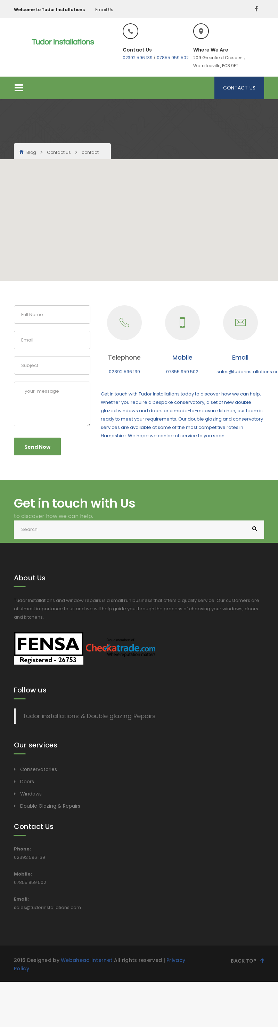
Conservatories (38, 769)
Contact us (59, 152)
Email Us (104, 10)
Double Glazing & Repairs (50, 805)
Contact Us (239, 87)
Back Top (247, 960)
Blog (31, 152)
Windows (31, 793)
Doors (27, 781)
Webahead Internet (86, 960)
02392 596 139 (138, 58)
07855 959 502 (173, 58)
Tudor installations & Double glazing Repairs (89, 716)
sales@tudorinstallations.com (47, 907)
